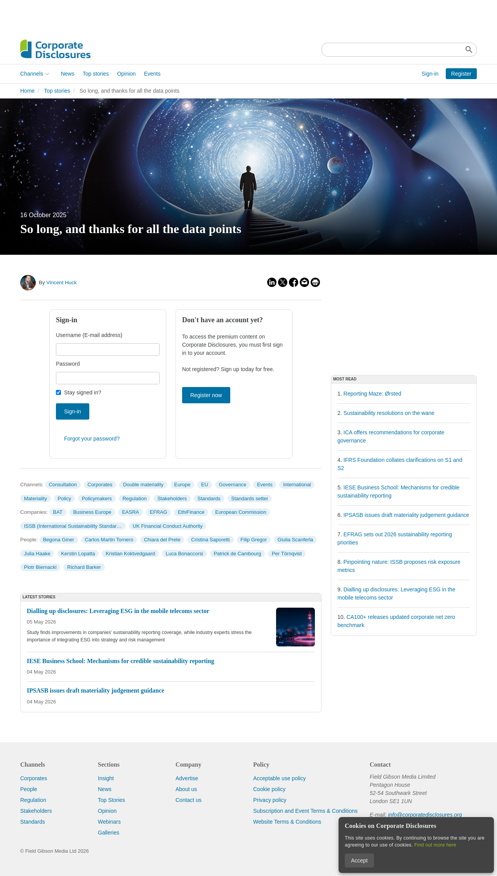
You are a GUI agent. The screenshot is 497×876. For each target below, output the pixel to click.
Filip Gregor (253, 540)
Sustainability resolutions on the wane (389, 413)
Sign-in (430, 74)
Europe (182, 484)
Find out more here (435, 845)
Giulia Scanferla (295, 540)
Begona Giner (58, 540)
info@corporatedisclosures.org (425, 815)
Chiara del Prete (162, 540)
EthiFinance (191, 512)
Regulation (134, 498)
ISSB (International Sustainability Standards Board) (75, 526)
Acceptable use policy (279, 778)
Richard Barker (84, 567)
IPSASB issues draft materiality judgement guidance (406, 515)
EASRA (130, 512)
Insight (106, 778)
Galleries (108, 832)
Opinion (126, 74)
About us (186, 789)
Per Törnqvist (287, 553)
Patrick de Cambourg (237, 553)
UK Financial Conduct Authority (168, 526)
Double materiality (143, 484)
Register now (206, 395)
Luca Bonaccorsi (184, 553)
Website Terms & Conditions (287, 822)
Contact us (189, 800)
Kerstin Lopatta (78, 553)
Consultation (62, 484)
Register (461, 74)
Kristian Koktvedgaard (130, 553)
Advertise (187, 778)
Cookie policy (269, 789)
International (297, 484)
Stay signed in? (82, 392)
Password (68, 363)
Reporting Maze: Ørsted (372, 393)
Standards (209, 498)
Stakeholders (172, 498)
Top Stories (111, 800)
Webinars (109, 822)
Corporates (99, 484)
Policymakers (97, 498)
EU (204, 484)
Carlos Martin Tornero (109, 540)
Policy (64, 498)
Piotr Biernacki (40, 567)
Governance (233, 484)
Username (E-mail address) (89, 335)
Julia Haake (37, 553)
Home (27, 91)
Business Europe (92, 512)
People (28, 789)
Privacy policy (270, 800)
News (68, 74)
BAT (58, 512)
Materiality (35, 498)
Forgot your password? (92, 438)
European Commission (240, 512)
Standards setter (249, 498)
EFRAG (158, 512)
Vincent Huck (61, 282)
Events (152, 74)
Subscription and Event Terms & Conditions (305, 811)
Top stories (96, 74)
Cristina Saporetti (210, 540)
